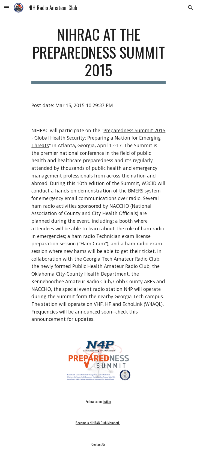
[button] (6, 7)
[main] (98, 54)
